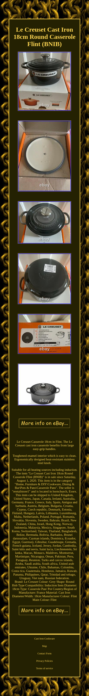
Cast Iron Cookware (44, 638)
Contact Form (44, 653)
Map (44, 646)
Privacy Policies (44, 660)
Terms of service (44, 668)
